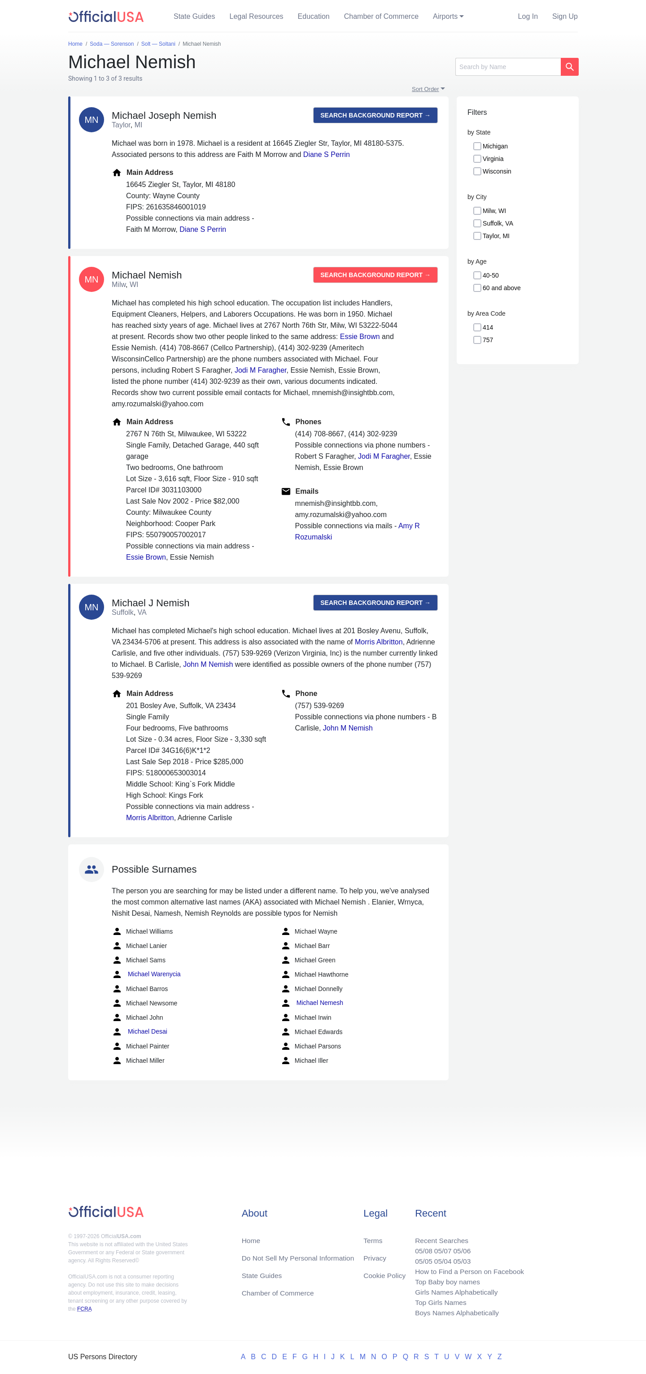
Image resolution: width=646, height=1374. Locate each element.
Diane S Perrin (326, 154)
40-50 (491, 275)
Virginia (493, 159)
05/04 (440, 1258)
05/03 (460, 1258)
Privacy (374, 1255)
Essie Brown (360, 336)
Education (314, 16)
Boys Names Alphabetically (454, 1312)
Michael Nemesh (311, 1003)
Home (251, 1237)
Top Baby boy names (444, 1280)
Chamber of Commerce (381, 16)
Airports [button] (445, 16)
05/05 (420, 1258)
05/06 (460, 1248)
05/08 (420, 1248)
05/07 (440, 1248)
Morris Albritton (379, 642)
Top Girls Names (437, 1301)
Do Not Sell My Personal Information (300, 1255)
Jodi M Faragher (261, 370)
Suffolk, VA (498, 223)
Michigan (495, 146)
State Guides (194, 16)
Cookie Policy (384, 1273)
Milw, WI (494, 211)
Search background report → (375, 115)
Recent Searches (439, 1237)
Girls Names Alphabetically (454, 1291)
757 (488, 340)
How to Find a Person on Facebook (467, 1269)
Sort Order (425, 89)
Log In (528, 16)
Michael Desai (139, 1031)
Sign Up (565, 16)
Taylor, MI (496, 236)
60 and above (502, 288)
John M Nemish (208, 664)
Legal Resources (257, 16)
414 (488, 327)
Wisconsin (497, 171)
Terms (373, 1237)
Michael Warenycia (146, 974)
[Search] (508, 67)
